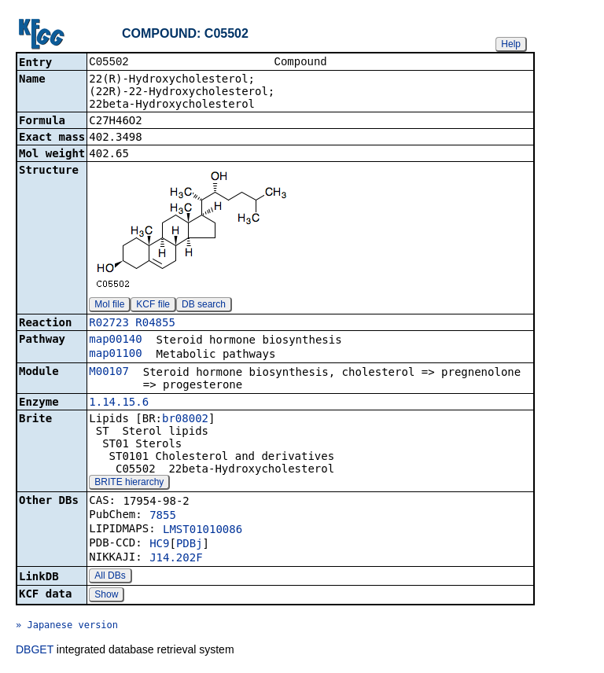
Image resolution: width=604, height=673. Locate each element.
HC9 (159, 545)
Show (106, 595)
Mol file (109, 305)
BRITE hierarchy (129, 483)
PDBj (189, 545)
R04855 (155, 324)
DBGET (34, 651)
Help (511, 44)
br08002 (185, 420)
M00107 (109, 372)
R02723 (109, 324)
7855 (162, 516)
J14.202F (175, 559)
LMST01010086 (202, 530)
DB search (204, 305)
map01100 (115, 354)
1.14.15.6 (119, 403)
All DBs (109, 577)
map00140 (115, 340)
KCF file (153, 305)
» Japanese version (67, 626)
